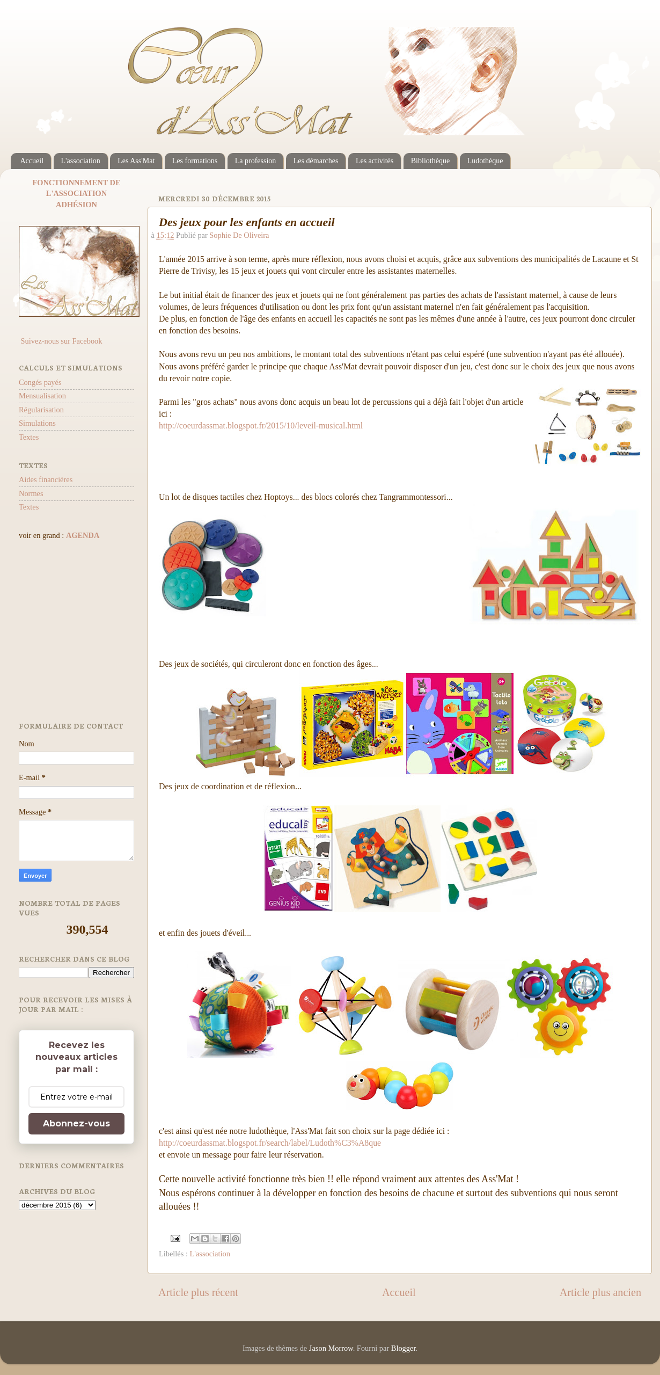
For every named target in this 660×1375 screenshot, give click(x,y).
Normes (31, 493)
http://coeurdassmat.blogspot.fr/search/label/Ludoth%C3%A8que (270, 1142)
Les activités (374, 161)
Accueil (32, 161)
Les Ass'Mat (136, 161)
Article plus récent (198, 1292)
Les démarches (316, 161)
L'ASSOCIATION (76, 193)
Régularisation (41, 409)
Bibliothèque (430, 161)
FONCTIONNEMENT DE (76, 182)
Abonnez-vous (76, 1123)
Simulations (37, 423)
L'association (80, 161)
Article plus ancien (600, 1292)
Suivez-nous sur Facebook (60, 341)
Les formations (194, 161)
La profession (255, 161)
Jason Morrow (331, 1348)
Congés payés (40, 382)
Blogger (403, 1348)
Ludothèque (485, 161)
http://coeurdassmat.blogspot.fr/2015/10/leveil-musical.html (261, 425)
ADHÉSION (76, 204)
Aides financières (45, 479)
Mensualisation (42, 395)
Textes (29, 437)
